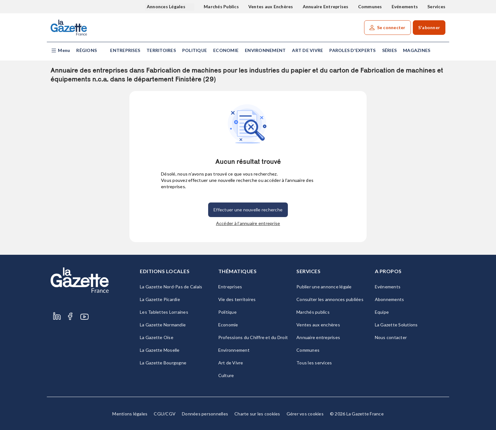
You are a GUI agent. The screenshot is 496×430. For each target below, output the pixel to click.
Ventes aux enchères (318, 324)
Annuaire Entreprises (326, 6)
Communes (370, 6)
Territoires (161, 50)
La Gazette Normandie (163, 324)
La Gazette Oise (156, 337)
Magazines (416, 50)
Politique (194, 50)
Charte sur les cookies (257, 413)
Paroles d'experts (352, 50)
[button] (60, 50)
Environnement (265, 50)
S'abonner (429, 27)
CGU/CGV (165, 413)
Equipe (382, 312)
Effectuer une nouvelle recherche (248, 209)
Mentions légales (129, 413)
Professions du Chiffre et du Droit (253, 337)
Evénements (405, 6)
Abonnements (389, 299)
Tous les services (314, 362)
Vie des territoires (237, 299)
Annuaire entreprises (318, 337)
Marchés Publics (221, 6)
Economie (226, 50)
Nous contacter (391, 337)
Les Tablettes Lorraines (164, 312)
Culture (226, 375)
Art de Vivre (307, 50)
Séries (389, 50)
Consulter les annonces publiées (329, 299)
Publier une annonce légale (324, 286)
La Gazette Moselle (160, 350)
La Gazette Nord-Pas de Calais (171, 286)
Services (436, 6)
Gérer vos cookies (305, 413)
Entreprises (125, 50)
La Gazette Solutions (396, 324)
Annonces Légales (166, 6)
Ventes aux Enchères (270, 6)
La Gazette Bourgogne (163, 362)
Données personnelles (205, 413)
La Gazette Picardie (160, 299)
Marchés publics (313, 312)
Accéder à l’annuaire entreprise (248, 223)
